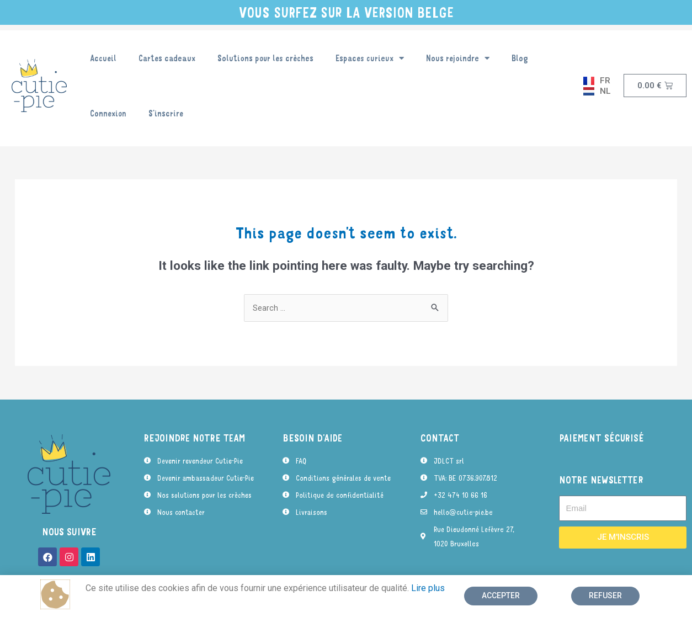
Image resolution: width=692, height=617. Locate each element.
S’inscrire (165, 113)
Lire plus (428, 588)
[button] (501, 596)
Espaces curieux (370, 58)
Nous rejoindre (457, 58)
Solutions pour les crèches (265, 57)
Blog (520, 57)
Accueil (103, 57)
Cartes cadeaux (167, 57)
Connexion (108, 113)
